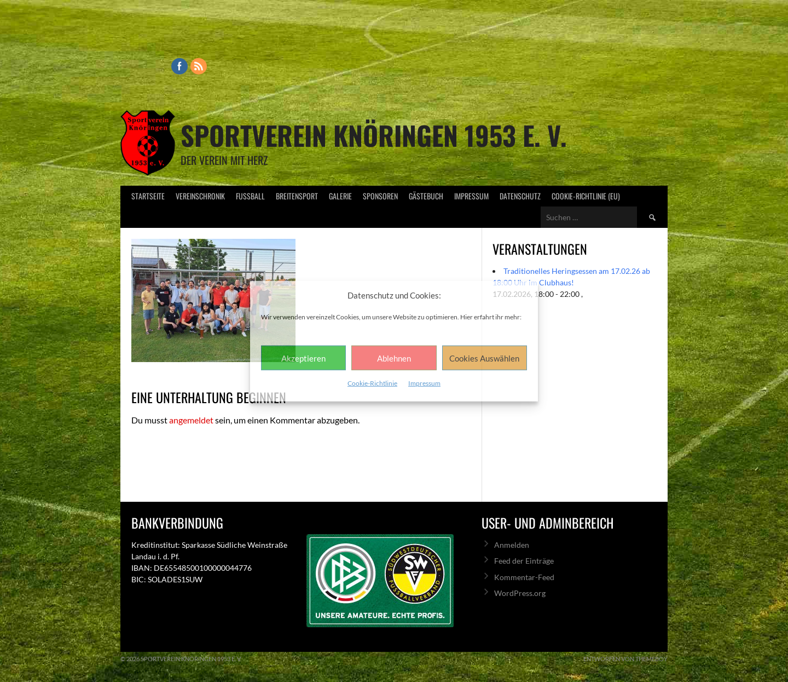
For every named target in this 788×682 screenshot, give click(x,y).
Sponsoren (380, 196)
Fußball (250, 196)
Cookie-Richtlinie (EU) (586, 196)
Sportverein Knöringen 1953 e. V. (374, 135)
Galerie (340, 196)
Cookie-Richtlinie (372, 383)
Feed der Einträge (524, 560)
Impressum (424, 383)
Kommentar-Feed (524, 577)
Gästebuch (426, 196)
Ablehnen (394, 358)
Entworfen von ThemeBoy (625, 658)
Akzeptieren (303, 358)
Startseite (148, 196)
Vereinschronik (200, 196)
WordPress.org (520, 593)
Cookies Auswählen (484, 358)
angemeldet (191, 420)
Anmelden (511, 544)
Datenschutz (520, 196)
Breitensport (297, 196)
